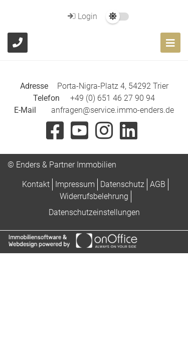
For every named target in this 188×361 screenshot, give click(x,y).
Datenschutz (122, 184)
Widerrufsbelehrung (94, 196)
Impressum (75, 184)
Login (81, 16)
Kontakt (36, 184)
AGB (157, 184)
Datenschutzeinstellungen (94, 212)
